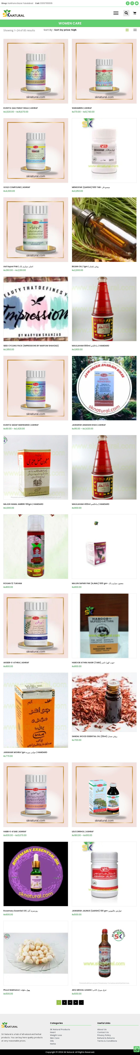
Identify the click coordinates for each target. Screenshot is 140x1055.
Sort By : (49, 30)
